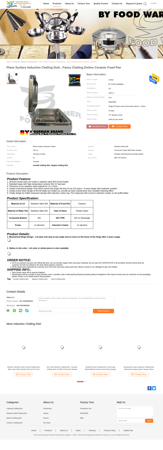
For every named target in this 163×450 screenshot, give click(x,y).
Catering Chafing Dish (14, 408)
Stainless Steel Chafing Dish (16, 413)
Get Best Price (97, 126)
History (45, 413)
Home (46, 4)
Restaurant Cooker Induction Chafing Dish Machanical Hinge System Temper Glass (139, 368)
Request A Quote (134, 4)
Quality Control (101, 4)
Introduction (47, 408)
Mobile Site (128, 430)
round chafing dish (58, 279)
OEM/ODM (84, 413)
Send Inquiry (103, 311)
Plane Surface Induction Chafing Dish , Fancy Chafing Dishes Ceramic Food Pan (67, 62)
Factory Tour (84, 4)
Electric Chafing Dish (14, 418)
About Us (69, 4)
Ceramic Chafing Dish (14, 423)
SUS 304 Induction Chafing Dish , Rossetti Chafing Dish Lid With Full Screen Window (62, 368)
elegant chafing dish (40, 279)
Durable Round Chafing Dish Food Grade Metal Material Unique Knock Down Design (100, 368)
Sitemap (92, 430)
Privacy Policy (110, 430)
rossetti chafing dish (20, 279)
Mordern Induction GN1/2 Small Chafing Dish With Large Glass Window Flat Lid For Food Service (23, 368)
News (78, 430)
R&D (82, 418)
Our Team (46, 423)
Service (46, 418)
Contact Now (120, 126)
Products (57, 4)
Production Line (85, 408)
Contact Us (117, 4)
